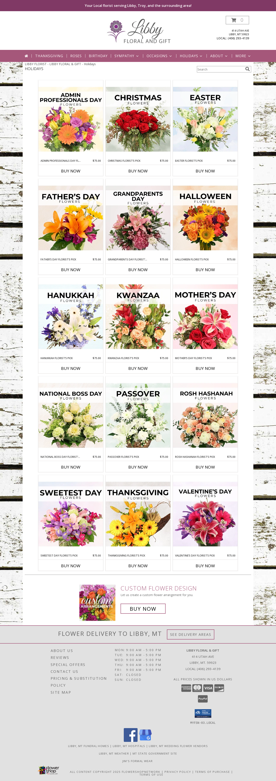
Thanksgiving (49, 56)
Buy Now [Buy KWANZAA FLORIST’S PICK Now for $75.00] (138, 368)
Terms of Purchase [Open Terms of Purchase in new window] (212, 771)
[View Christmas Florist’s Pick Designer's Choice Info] (138, 119)
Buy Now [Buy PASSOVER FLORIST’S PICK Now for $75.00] (138, 467)
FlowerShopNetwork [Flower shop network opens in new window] (141, 771)
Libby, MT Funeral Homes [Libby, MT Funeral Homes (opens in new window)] (88, 746)
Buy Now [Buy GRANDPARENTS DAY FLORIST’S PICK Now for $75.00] (138, 269)
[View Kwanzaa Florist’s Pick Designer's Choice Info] (138, 317)
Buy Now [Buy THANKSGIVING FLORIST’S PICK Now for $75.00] (138, 566)
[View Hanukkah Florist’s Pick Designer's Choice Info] (70, 317)
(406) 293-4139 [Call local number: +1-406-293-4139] (238, 38)
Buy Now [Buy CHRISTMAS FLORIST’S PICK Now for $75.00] (138, 171)
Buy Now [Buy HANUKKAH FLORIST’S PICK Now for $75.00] (70, 368)
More (243, 56)
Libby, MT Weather (114, 753)
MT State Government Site (155, 753)
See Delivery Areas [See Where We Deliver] (190, 634)
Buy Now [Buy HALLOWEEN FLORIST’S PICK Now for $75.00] (205, 269)
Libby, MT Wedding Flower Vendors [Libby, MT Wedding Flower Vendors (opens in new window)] (178, 746)
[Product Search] (220, 69)
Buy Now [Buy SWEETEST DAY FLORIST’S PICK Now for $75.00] (70, 566)
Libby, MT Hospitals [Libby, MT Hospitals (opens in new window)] (129, 746)
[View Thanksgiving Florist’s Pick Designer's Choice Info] (138, 514)
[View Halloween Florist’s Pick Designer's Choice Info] (205, 218)
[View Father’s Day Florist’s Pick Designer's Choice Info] (70, 218)
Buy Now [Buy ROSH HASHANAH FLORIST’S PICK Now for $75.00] (205, 467)
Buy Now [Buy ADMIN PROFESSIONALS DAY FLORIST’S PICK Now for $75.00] (70, 171)
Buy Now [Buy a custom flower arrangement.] (143, 608)
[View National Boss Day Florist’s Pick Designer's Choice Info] (70, 416)
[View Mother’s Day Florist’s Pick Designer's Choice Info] (205, 317)
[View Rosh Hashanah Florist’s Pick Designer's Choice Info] (205, 416)
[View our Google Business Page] (145, 740)
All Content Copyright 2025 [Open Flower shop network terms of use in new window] (95, 771)
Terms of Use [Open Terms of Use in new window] (151, 774)
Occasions (160, 56)
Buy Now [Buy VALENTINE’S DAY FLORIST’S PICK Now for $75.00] (205, 566)
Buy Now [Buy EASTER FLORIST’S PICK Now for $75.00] (205, 171)
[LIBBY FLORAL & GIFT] (138, 31)
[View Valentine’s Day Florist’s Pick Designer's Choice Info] (205, 514)
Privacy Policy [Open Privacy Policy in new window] (178, 771)
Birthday (98, 56)
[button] (237, 20)
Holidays (191, 56)
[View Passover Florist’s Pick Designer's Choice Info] (138, 416)
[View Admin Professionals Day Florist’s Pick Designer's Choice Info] (70, 119)
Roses (76, 56)
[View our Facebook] (131, 740)
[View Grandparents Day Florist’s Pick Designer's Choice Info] (138, 218)
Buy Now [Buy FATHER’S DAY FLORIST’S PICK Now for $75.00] (70, 269)
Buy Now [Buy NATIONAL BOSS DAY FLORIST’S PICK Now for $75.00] (70, 467)
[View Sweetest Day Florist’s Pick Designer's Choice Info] (70, 514)
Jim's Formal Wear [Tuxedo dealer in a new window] (138, 761)
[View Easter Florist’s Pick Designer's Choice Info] (205, 119)
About (219, 56)
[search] (247, 69)
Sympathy (126, 56)
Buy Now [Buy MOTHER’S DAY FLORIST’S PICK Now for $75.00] (205, 368)
